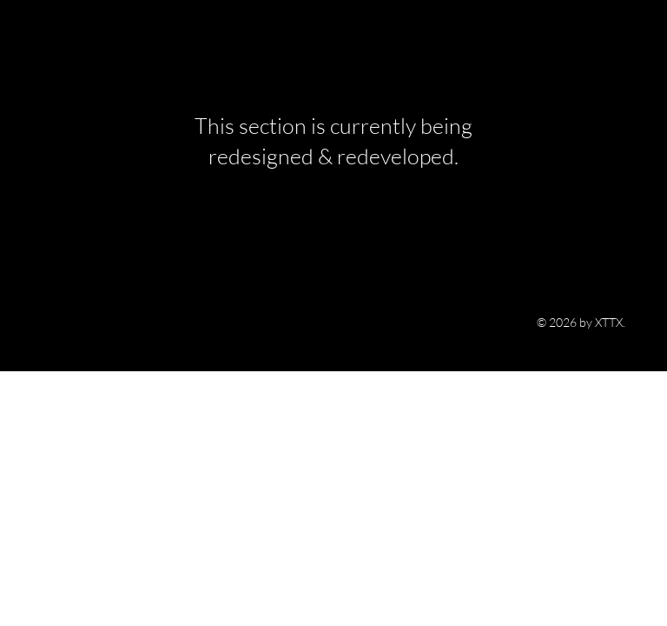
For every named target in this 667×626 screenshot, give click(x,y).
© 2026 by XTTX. (581, 322)
